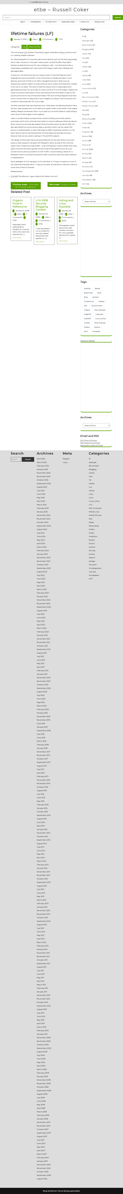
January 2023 (42, 596)
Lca (24, 47)
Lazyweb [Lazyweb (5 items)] (99, 314)
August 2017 (42, 766)
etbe (35, 39)
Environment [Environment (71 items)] (97, 306)
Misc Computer (88, 97)
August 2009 (42, 1052)
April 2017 (41, 773)
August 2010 (42, 1009)
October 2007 (42, 1129)
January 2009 (42, 1076)
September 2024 (44, 526)
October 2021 (42, 646)
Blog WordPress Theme (53, 1191)
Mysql (84, 114)
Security (85, 149)
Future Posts (51, 22)
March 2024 (42, 547)
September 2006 (44, 1175)
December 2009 (44, 1038)
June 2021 (41, 660)
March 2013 (41, 900)
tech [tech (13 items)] (86, 331)
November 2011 (43, 956)
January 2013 (42, 907)
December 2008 (44, 1080)
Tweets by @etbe (87, 341)
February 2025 (43, 508)
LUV (83, 93)
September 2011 (43, 963)
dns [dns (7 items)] (85, 306)
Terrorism (86, 167)
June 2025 (41, 494)
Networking (87, 119)
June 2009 (41, 1059)
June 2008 (41, 1101)
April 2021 (41, 667)
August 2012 (42, 925)
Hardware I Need (68, 22)
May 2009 (41, 1062)
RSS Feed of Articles (88, 440)
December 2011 (43, 953)
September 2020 (44, 688)
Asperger (86, 41)
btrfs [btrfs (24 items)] (99, 293)
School (85, 141)
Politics (85, 123)
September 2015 (44, 815)
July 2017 (40, 769)
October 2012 (42, 918)
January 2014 (42, 868)
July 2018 (40, 734)
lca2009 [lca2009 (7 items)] (87, 319)
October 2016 (42, 787)
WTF (84, 184)
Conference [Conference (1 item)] (89, 301)
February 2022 (43, 632)
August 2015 (42, 819)
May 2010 (40, 1020)
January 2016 (42, 808)
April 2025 (41, 501)
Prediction (86, 132)
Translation (99, 22)
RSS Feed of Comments (90, 443)
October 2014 (42, 836)
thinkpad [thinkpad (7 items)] (96, 331)
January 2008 (42, 1119)
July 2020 (41, 695)
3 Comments (45, 220)
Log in (65, 462)
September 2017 (44, 762)
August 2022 (42, 611)
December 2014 (43, 833)
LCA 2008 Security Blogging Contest (42, 205)
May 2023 (41, 582)
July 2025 (40, 491)
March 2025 (42, 505)
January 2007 (42, 1161)
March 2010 (41, 1027)
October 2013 (42, 879)
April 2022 (41, 625)
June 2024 (41, 536)
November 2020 (43, 681)
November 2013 (43, 875)
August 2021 (42, 653)
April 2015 (41, 826)
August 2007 (42, 1136)
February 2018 (43, 745)
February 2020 (43, 709)
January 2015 (42, 829)
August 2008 (42, 1094)
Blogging (85, 49)
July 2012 (40, 928)
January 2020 (42, 713)
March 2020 (42, 706)
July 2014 (40, 847)
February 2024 (43, 550)
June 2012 (41, 932)
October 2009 (42, 1045)
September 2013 (44, 882)
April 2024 (41, 543)
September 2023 (44, 568)
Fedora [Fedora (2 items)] (87, 310)
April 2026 (41, 459)
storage (85, 162)
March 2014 (41, 861)
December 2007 (44, 1122)
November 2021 (43, 642)
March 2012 (41, 942)
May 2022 (41, 621)
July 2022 (40, 614)
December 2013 (43, 872)
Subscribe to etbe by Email (91, 445)
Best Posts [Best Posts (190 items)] (88, 293)
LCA (25, 52)
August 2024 (42, 529)
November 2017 (43, 755)
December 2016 (43, 780)
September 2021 (44, 649)
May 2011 (40, 978)
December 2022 (43, 600)
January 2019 (42, 727)
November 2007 (43, 1126)
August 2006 (42, 1179)
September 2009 (44, 1048)
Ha (83, 62)
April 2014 (41, 858)
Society (85, 154)
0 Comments (68, 217)
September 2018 (44, 731)
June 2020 (41, 699)
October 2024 (42, 522)
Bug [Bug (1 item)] (86, 297)
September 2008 (44, 1091)
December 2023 (43, 558)
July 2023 (40, 575)
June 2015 (41, 822)
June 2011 (41, 974)
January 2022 (42, 635)
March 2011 (41, 985)
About (22, 22)
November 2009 (44, 1041)
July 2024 (41, 533)
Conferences (35, 22)
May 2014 (40, 854)
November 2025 (43, 476)
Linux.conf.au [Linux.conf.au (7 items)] (100, 319)
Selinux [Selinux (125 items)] (97, 327)
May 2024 (41, 540)
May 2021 (40, 663)
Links (84, 80)
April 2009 (41, 1066)
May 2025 (41, 498)
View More (17, 238)
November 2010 (43, 999)
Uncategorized (88, 171)
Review (85, 136)
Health (85, 67)
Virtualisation (87, 180)
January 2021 (42, 674)
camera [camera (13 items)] (95, 297)
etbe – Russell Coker (61, 9)
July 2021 (40, 656)
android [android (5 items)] (87, 288)
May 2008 (41, 1105)
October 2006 (42, 1172)
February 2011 (42, 988)
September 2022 (44, 607)
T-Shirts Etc (84, 22)
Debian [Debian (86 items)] (101, 301)
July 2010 (40, 1013)
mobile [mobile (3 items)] (87, 323)
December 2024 (44, 515)
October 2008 (42, 1087)
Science (85, 145)
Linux (84, 84)
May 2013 (40, 896)
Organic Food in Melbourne (20, 203)
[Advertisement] (89, 243)
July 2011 (40, 971)
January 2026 (42, 469)
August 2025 (42, 487)
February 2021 (42, 670)
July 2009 (41, 1055)
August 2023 (42, 572)
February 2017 (42, 776)
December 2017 (43, 752)
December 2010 (43, 995)
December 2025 (43, 473)
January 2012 (42, 949)
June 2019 (41, 723)
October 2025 (42, 480)
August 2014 (42, 843)
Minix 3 (63, 52)
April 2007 (41, 1150)
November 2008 (44, 1083)
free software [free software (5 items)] (99, 310)
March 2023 (42, 589)
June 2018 (41, 738)
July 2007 (41, 1140)
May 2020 (41, 702)
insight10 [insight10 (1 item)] (87, 314)
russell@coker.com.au (38, 2)
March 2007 (42, 1154)
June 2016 (41, 798)
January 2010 (42, 1034)
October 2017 (42, 759)
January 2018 (42, 748)
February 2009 (43, 1073)
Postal (84, 128)
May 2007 (41, 1147)
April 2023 (41, 586)
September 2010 (44, 1006)
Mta (83, 110)
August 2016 (42, 790)
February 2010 (43, 1030)
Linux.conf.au (34, 47)
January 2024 (42, 554)
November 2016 (43, 783)
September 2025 (44, 483)
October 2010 (42, 1002)
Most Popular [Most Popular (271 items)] (100, 323)
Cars (84, 58)
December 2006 (44, 1165)
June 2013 (41, 893)
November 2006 (43, 1168)
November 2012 (43, 914)
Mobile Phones (88, 106)
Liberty (85, 75)
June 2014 (41, 851)
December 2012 (43, 910)
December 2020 (44, 678)
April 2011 (40, 981)
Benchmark (87, 45)
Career (85, 54)
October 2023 (42, 565)
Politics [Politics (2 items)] (87, 327)
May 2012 (40, 935)
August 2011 (41, 967)
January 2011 (42, 992)
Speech (85, 158)
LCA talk (14, 176)
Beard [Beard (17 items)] (97, 288)
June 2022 (41, 618)
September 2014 (44, 840)
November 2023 (43, 561)
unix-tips (85, 175)
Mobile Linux (87, 101)
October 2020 (42, 685)
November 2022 (43, 603)
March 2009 (42, 1069)
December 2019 (43, 716)
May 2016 (40, 801)
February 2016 (42, 805)
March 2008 (42, 1112)
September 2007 (44, 1133)
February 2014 (43, 865)
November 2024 (43, 519)
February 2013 (42, 903)
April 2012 (41, 939)
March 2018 (41, 741)
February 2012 (42, 946)
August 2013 (42, 886)
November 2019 (43, 720)
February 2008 (43, 1115)
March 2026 (42, 462)
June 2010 (41, 1016)
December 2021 (43, 639)
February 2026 (43, 466)
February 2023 (43, 593)
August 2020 (42, 692)
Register (66, 459)
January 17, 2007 (20, 39)
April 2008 (41, 1108)
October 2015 (42, 812)
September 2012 (44, 921)
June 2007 (41, 1143)
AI (83, 36)
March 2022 (42, 628)
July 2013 (40, 889)
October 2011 (42, 960)
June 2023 (41, 579)
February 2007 (43, 1158)
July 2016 (40, 794)
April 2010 (41, 1023)
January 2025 (42, 512)
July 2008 (41, 1098)
